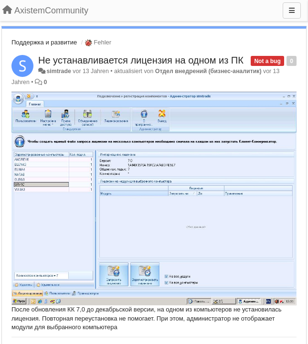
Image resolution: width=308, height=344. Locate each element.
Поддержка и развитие (44, 42)
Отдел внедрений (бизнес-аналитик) (208, 71)
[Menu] (292, 10)
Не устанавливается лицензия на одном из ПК (141, 60)
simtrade (58, 71)
